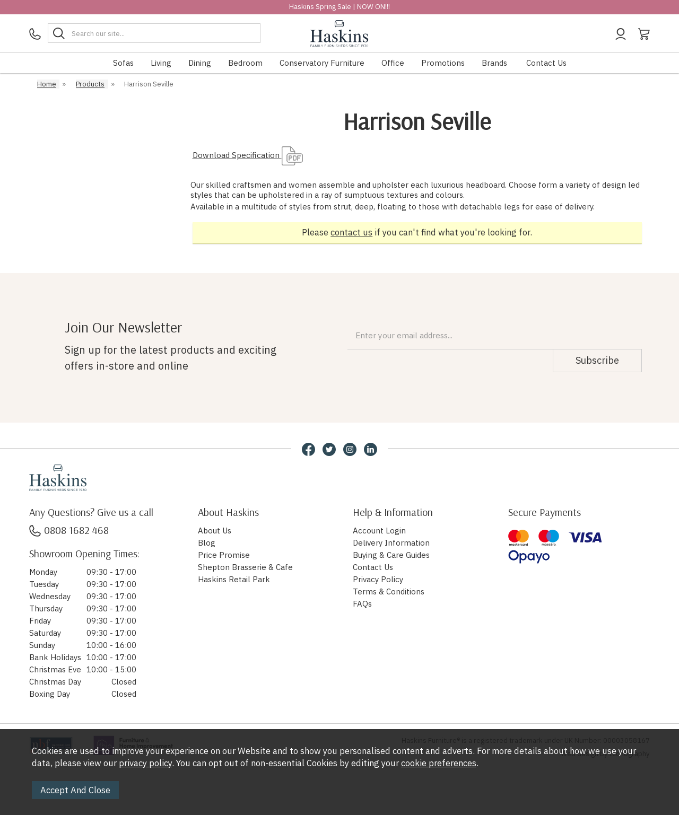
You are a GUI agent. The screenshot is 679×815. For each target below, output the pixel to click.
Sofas (123, 63)
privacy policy (145, 763)
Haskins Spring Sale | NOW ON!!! (339, 6)
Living (161, 63)
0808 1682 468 (69, 530)
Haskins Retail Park (234, 579)
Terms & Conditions (388, 591)
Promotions (443, 63)
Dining (199, 63)
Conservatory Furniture (322, 63)
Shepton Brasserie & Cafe (245, 567)
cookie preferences (438, 763)
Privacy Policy (378, 579)
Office (392, 63)
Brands (494, 63)
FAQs (362, 604)
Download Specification (248, 155)
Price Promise (224, 555)
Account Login (379, 530)
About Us (214, 530)
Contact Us (546, 63)
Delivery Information (391, 543)
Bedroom (245, 63)
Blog (206, 543)
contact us (351, 232)
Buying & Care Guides (391, 555)
